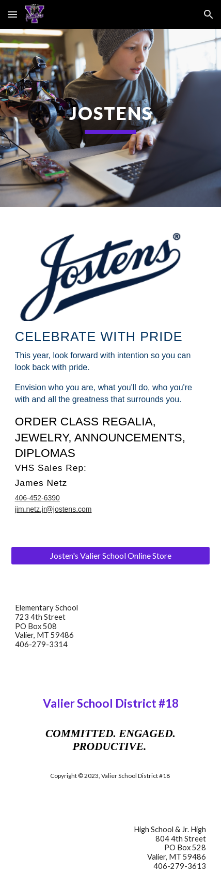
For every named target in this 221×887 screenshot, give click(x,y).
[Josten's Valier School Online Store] (110, 556)
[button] (12, 14)
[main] (111, 118)
